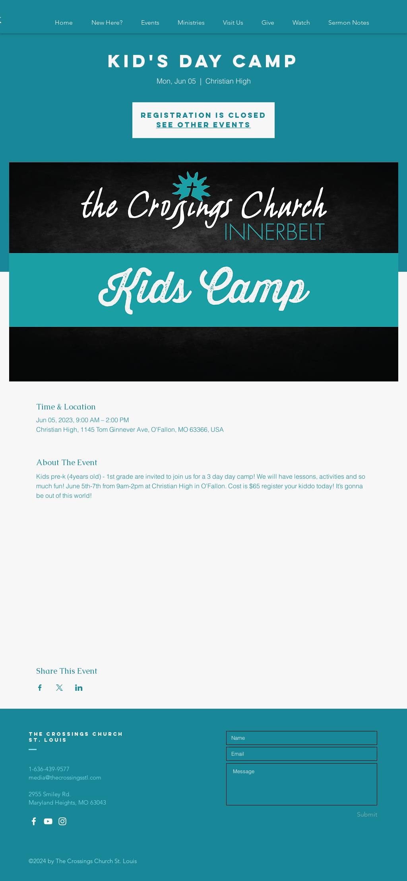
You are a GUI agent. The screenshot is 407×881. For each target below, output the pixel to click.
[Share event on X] (59, 687)
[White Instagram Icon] (62, 821)
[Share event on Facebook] (40, 687)
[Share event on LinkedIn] (79, 687)
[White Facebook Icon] (34, 821)
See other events (203, 124)
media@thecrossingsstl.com (65, 777)
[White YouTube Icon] (48, 821)
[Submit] (349, 815)
